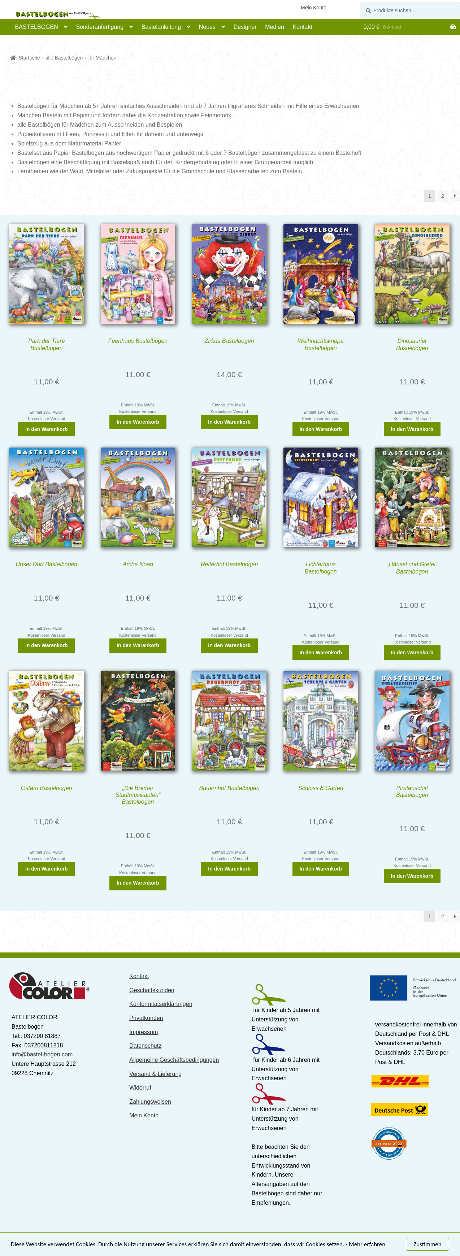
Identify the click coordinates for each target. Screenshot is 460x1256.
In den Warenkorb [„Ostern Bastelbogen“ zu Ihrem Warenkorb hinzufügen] (46, 869)
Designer (245, 27)
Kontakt (302, 27)
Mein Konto (313, 7)
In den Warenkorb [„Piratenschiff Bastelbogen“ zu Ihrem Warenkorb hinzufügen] (412, 876)
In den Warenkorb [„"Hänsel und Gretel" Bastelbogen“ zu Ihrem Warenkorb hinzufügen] (412, 652)
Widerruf (140, 1088)
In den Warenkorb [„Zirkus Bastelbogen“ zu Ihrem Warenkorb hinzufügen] (229, 422)
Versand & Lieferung (155, 1074)
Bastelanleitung (161, 27)
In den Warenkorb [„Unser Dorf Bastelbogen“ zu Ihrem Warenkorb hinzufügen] (46, 645)
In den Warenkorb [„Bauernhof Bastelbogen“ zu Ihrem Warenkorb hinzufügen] (229, 869)
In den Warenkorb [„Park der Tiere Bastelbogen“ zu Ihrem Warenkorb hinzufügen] (46, 429)
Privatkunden (146, 1018)
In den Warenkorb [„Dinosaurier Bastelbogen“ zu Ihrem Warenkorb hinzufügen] (412, 429)
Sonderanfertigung (99, 27)
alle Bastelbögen (64, 58)
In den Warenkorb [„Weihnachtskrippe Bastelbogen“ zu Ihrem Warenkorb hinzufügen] (320, 429)
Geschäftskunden (151, 990)
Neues (207, 27)
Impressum (143, 1032)
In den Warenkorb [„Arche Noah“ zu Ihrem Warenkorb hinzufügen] (138, 645)
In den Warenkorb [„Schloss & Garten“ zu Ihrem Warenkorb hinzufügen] (320, 869)
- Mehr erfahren (365, 1244)
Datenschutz (145, 1046)
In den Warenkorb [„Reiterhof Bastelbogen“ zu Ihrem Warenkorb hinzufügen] (229, 645)
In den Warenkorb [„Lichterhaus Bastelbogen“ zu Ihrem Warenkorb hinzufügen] (320, 652)
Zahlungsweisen (150, 1102)
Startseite (29, 58)
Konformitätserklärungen (160, 1004)
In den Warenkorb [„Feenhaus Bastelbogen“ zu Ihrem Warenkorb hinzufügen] (138, 422)
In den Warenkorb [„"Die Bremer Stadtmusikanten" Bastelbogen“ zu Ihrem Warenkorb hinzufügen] (138, 883)
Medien (274, 27)
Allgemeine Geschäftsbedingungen (174, 1060)
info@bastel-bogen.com (42, 1054)
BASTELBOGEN (36, 27)
